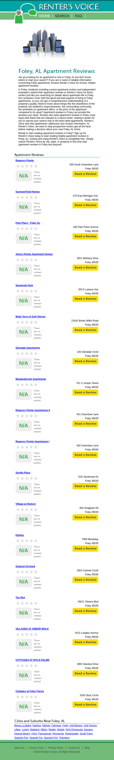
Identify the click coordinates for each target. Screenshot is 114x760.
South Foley (86, 733)
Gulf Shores (90, 725)
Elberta (46, 725)
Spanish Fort (51, 737)
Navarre (88, 729)
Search (62, 16)
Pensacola (58, 733)
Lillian (17, 729)
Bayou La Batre (22, 725)
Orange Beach (22, 733)
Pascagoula (44, 733)
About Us (19, 747)
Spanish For (35, 737)
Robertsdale (71, 733)
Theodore (64, 737)
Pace (34, 733)
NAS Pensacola (74, 729)
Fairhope (56, 725)
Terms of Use (36, 747)
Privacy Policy (55, 747)
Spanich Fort (21, 737)
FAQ (78, 16)
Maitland (34, 729)
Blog (87, 747)
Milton (44, 729)
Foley (65, 725)
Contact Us (74, 747)
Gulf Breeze (76, 725)
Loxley (25, 729)
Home (44, 16)
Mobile (52, 729)
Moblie (60, 729)
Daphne (37, 725)
